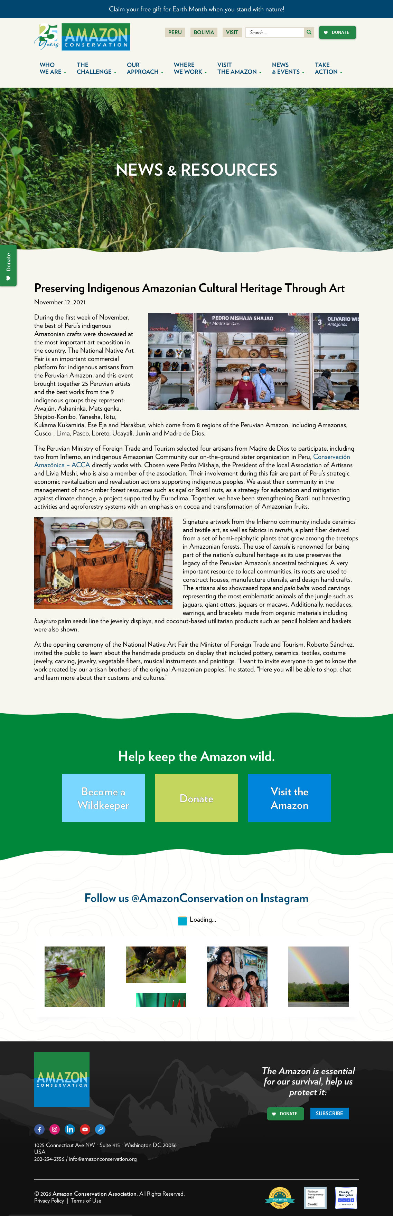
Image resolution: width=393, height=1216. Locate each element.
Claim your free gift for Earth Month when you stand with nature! (196, 9)
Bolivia (204, 32)
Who (53, 68)
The (96, 68)
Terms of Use (86, 1200)
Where (190, 68)
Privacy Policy (49, 1200)
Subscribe (329, 1113)
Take (329, 68)
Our (145, 68)
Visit (232, 32)
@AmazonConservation (187, 898)
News (288, 68)
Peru (175, 32)
